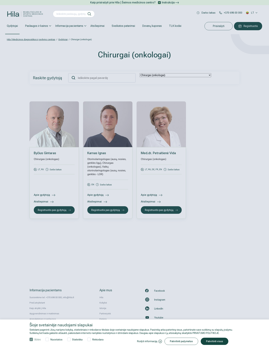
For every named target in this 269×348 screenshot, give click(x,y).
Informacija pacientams (69, 25)
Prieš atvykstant (37, 302)
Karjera (103, 319)
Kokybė (103, 302)
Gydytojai (12, 25)
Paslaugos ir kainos (36, 25)
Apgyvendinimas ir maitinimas (44, 313)
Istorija (103, 308)
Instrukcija (170, 2)
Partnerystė (105, 313)
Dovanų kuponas (152, 25)
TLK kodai (175, 25)
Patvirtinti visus (214, 341)
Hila (101, 297)
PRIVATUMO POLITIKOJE (205, 333)
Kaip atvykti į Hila (38, 308)
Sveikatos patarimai (123, 25)
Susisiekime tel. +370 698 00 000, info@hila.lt (52, 297)
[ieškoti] (89, 14)
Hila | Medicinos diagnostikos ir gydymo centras (31, 39)
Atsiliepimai (97, 25)
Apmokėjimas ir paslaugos (43, 319)
